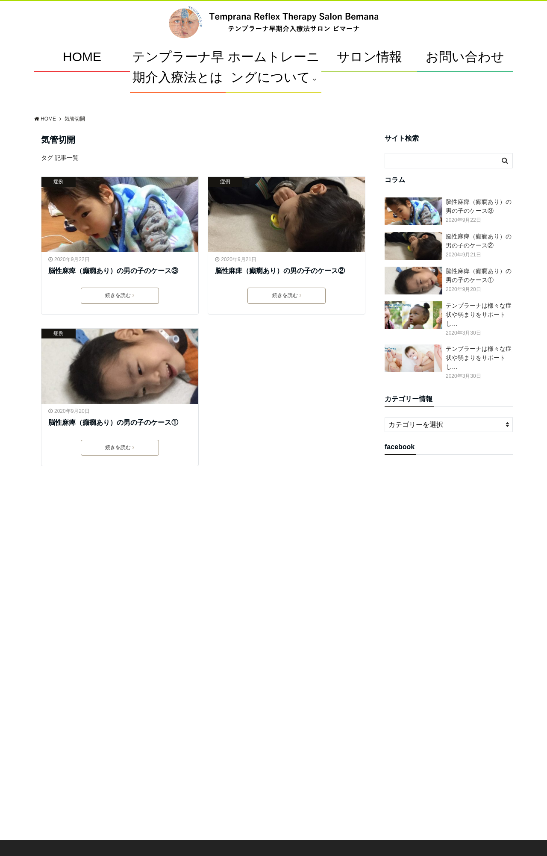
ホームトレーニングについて (274, 67)
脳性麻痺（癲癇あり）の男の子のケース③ (113, 270)
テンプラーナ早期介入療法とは (178, 67)
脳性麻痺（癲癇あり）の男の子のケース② (280, 270)
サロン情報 (369, 57)
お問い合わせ (465, 57)
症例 (58, 182)
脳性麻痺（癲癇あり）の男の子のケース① (113, 422)
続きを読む (119, 295)
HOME (82, 57)
